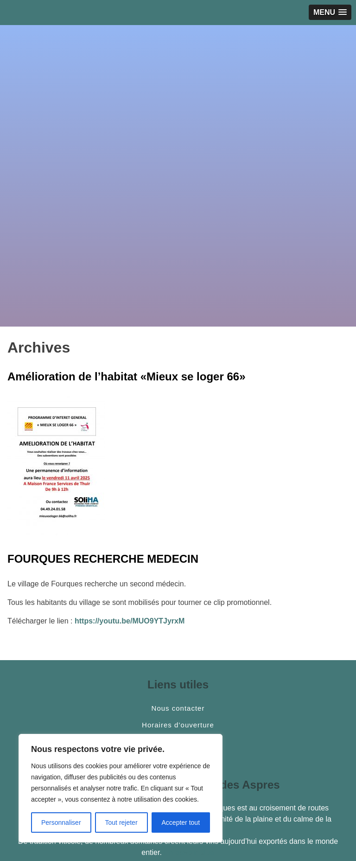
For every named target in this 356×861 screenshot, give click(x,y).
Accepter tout (181, 822)
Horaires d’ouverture (178, 725)
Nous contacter (178, 708)
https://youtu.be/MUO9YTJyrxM (129, 621)
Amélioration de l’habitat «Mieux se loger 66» (126, 376)
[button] (330, 12)
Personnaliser (61, 822)
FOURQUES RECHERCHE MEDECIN (102, 559)
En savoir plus (189, 852)
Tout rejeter (121, 822)
